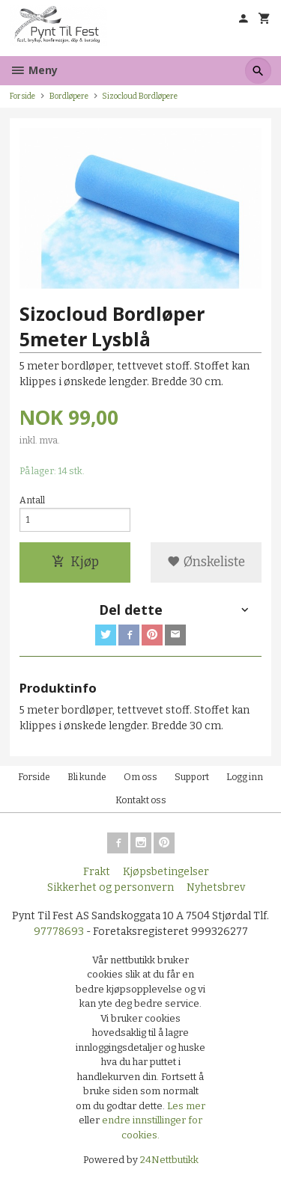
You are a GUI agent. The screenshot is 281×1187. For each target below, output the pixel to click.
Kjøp (75, 562)
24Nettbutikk (169, 1159)
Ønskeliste (206, 562)
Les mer (186, 1105)
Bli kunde (86, 777)
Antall (32, 500)
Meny (34, 70)
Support (192, 777)
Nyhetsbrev (216, 887)
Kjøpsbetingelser (166, 871)
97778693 (59, 931)
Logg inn (244, 777)
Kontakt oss (140, 800)
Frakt (96, 871)
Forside (22, 96)
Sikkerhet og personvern (110, 887)
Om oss (140, 777)
